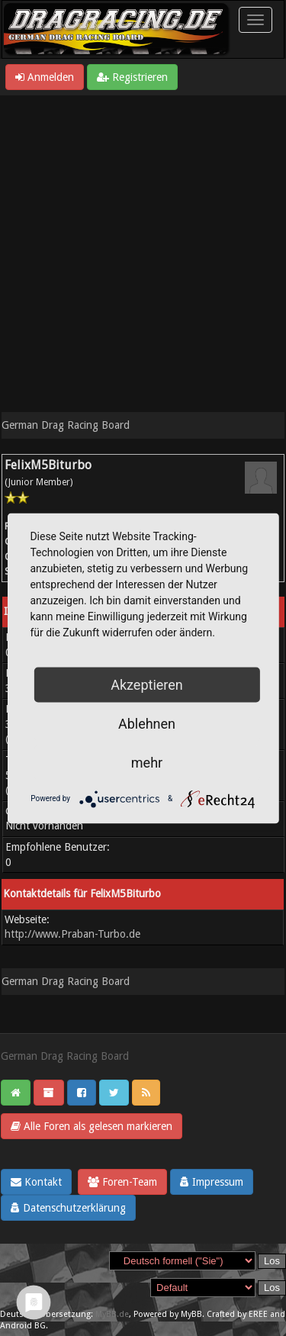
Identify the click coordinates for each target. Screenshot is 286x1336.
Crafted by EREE (237, 1314)
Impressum (211, 1182)
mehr (146, 762)
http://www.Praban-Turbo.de (72, 934)
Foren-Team (122, 1182)
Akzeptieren (147, 684)
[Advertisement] (143, 246)
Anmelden (44, 77)
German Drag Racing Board (66, 425)
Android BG (23, 1326)
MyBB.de (112, 1314)
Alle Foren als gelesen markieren (91, 1126)
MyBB (191, 1314)
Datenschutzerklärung (68, 1208)
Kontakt (36, 1182)
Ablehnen (146, 723)
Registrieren (132, 77)
